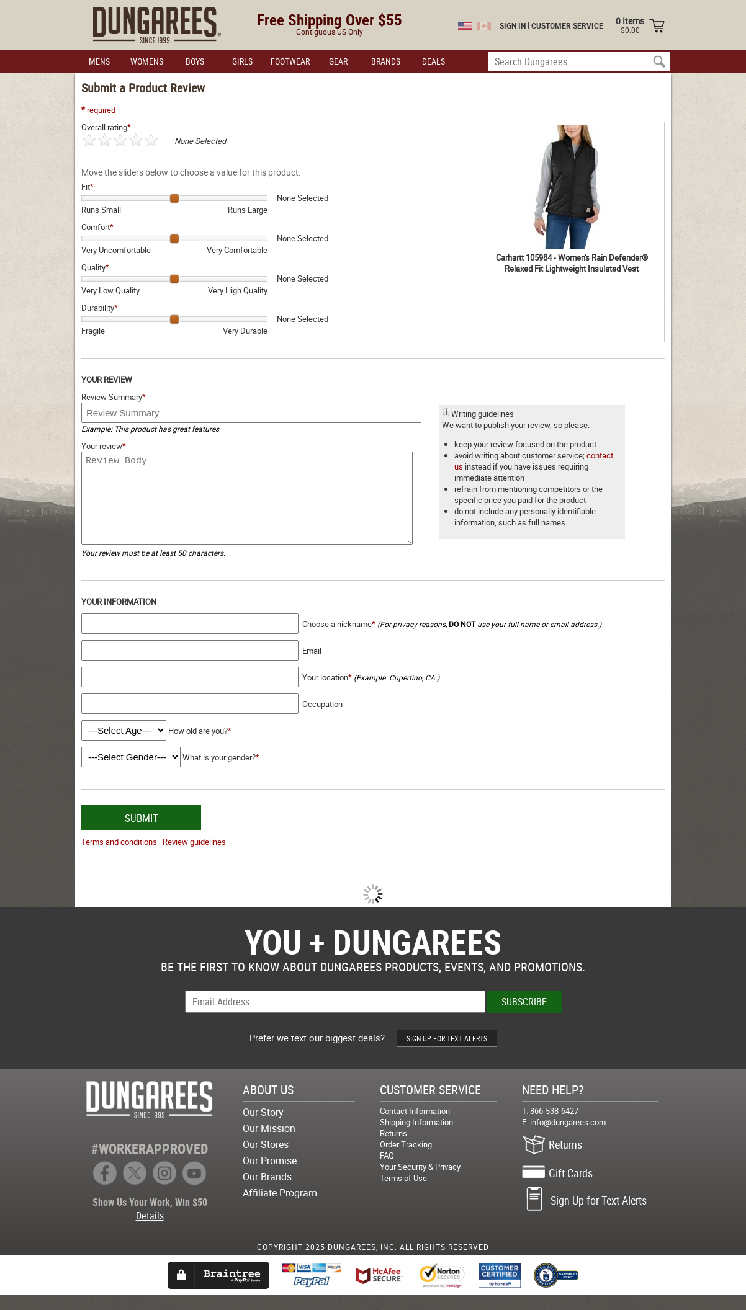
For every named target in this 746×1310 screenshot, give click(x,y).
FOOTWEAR (290, 61)
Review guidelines (194, 856)
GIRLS (242, 61)
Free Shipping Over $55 (329, 19)
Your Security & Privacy (420, 1181)
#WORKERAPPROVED (149, 1163)
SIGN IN (513, 25)
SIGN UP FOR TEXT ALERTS (447, 1053)
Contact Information (415, 1125)
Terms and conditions (119, 856)
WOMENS (146, 61)
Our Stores (266, 1159)
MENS (99, 61)
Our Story (263, 1127)
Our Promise (270, 1175)
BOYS (195, 61)
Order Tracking (406, 1159)
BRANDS (385, 61)
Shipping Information (416, 1137)
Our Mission (269, 1143)
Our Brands (267, 1191)
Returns (393, 1148)
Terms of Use (403, 1192)
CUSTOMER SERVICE (567, 25)
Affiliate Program (280, 1207)
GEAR (338, 61)
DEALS (433, 61)
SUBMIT (141, 833)
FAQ (387, 1170)
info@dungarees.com (568, 1137)
